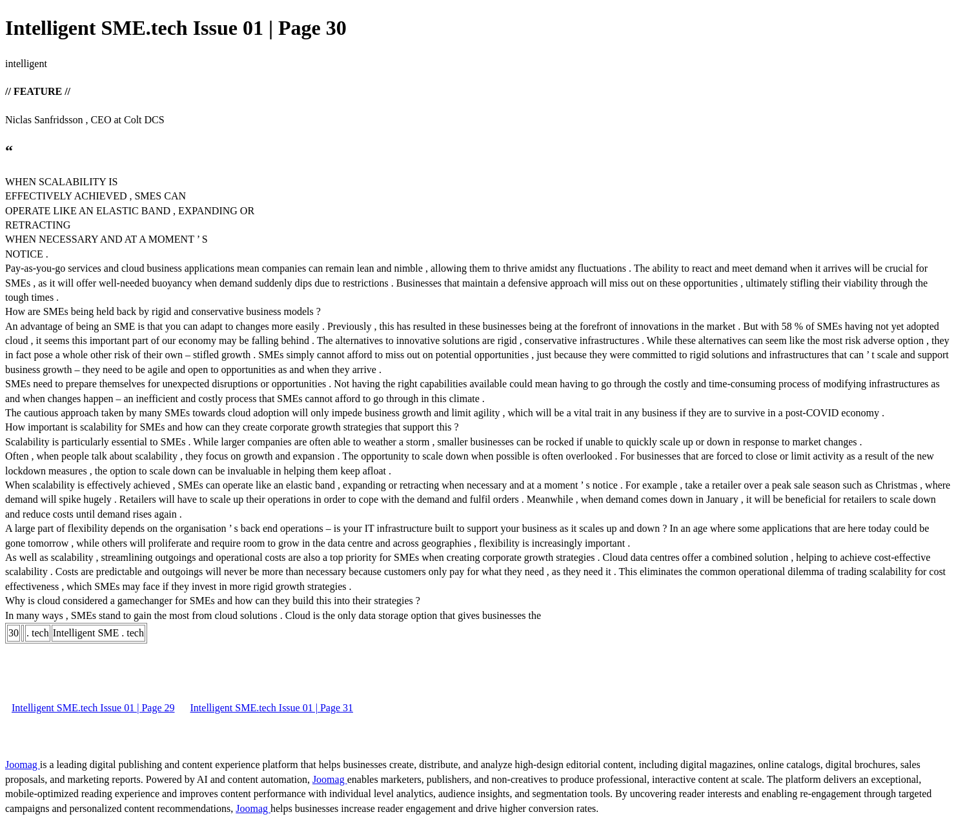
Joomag (22, 764)
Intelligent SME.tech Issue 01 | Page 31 (272, 707)
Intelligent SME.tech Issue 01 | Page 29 (93, 707)
